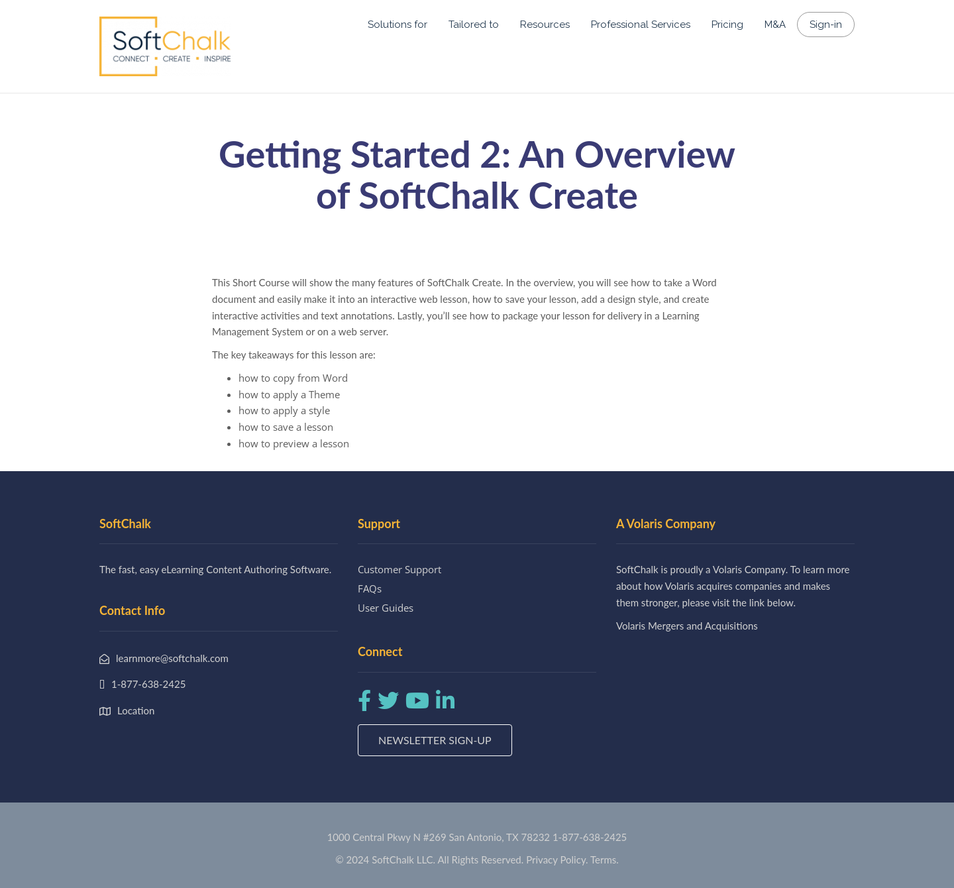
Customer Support (399, 569)
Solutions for (397, 24)
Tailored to (474, 24)
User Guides (385, 607)
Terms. (604, 859)
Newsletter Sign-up (435, 740)
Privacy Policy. (557, 859)
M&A (775, 24)
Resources (545, 24)
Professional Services (640, 24)
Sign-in (826, 24)
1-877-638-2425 (590, 837)
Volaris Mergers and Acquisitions (687, 626)
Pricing (727, 24)
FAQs (370, 588)
